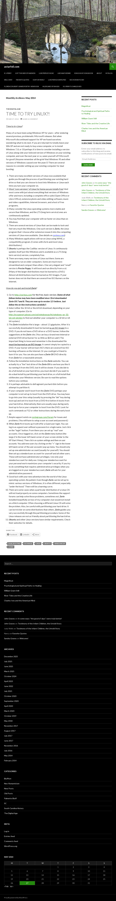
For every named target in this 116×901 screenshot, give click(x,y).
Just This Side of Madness (25, 73)
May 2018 (8, 721)
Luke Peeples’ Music (46, 73)
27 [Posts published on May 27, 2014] (27, 883)
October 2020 (10, 696)
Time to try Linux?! (28, 113)
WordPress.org (10, 846)
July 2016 (8, 750)
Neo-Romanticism (77, 80)
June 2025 (8, 666)
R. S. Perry (8, 73)
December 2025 (11, 656)
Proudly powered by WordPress (15, 898)
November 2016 (11, 745)
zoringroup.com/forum (42, 417)
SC (5, 803)
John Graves (87, 183)
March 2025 (9, 671)
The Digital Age (13, 109)
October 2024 (10, 676)
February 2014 (10, 760)
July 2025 (8, 661)
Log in (6, 831)
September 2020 (11, 701)
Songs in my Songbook (83, 73)
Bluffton (7, 778)
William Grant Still (89, 118)
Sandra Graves (88, 210)
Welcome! (8, 80)
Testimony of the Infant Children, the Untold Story (96, 191)
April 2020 (8, 706)
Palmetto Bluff (10, 798)
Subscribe (88, 165)
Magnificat (86, 106)
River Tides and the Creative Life (96, 123)
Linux (38, 543)
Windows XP (60, 543)
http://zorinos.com (23, 294)
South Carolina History (14, 808)
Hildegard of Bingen (50, 86)
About (99, 73)
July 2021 (8, 691)
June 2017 (8, 741)
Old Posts (8, 793)
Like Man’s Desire (64, 73)
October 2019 (10, 716)
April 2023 (8, 681)
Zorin (10, 547)
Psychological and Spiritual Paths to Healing (23, 586)
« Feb (6, 886)
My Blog (109, 73)
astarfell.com (11, 66)
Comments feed (11, 841)
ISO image (28, 543)
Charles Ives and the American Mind (19, 600)
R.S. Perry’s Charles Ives (72, 86)
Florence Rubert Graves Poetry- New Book (21, 86)
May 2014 (8, 755)
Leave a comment (30, 119)
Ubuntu (47, 543)
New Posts (9, 788)
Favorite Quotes (22, 80)
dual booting (14, 543)
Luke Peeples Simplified (57, 80)
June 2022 (8, 686)
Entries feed (9, 836)
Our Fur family (39, 80)
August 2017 (9, 731)
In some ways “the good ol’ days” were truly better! (96, 184)
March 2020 (9, 711)
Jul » (11, 886)
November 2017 (11, 726)
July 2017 (8, 736)
